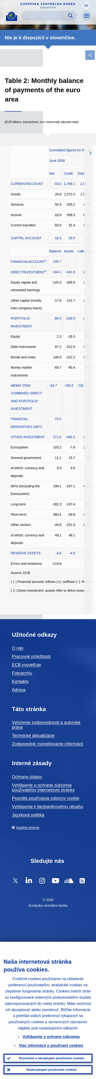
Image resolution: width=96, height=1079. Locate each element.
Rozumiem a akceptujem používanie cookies (51, 1058)
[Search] (45, 15)
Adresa (18, 689)
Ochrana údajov (27, 776)
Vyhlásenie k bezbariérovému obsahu (47, 806)
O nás (17, 648)
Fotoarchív (22, 673)
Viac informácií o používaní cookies (51, 1045)
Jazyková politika (28, 815)
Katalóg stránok (27, 828)
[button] (86, 5)
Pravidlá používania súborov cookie (45, 798)
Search (70, 15)
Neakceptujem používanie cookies (51, 1069)
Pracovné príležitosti (31, 656)
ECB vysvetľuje (26, 664)
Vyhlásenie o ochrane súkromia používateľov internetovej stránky (43, 787)
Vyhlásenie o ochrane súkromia (51, 1037)
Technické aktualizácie (33, 735)
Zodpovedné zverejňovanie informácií (47, 744)
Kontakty (20, 681)
